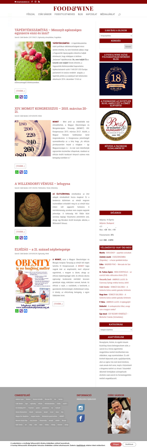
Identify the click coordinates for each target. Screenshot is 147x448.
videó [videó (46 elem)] (40, 425)
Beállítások (130, 443)
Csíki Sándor (24, 37)
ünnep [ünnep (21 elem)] (66, 425)
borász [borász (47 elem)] (60, 399)
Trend (48, 188)
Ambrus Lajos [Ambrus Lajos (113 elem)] (20, 399)
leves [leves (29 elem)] (57, 412)
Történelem (42, 188)
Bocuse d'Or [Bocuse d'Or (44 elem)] (48, 399)
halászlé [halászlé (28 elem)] (58, 408)
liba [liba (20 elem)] (62, 412)
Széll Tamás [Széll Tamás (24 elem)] (19, 425)
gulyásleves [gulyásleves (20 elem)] (45, 408)
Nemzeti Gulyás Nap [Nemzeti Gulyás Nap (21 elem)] (21, 420)
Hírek (40, 116)
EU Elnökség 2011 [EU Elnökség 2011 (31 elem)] (21, 408)
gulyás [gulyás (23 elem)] (38, 408)
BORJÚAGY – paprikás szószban (118, 253)
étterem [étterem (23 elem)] (60, 425)
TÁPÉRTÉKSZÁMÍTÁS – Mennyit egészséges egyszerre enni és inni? (48, 31)
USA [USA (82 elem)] (35, 425)
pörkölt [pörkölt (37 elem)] (58, 420)
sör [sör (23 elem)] (26, 425)
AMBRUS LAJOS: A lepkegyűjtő (118, 302)
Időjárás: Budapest (106, 223)
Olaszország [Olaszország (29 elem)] (43, 420)
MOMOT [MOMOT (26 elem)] (62, 416)
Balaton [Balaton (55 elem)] (28, 399)
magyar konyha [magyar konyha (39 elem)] (35, 416)
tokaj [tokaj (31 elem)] (30, 425)
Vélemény (54, 188)
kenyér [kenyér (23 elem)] (46, 412)
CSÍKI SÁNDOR (44, 14)
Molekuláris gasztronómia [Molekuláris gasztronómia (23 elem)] (49, 416)
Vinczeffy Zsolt (105, 279)
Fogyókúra (57, 37)
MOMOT (81, 266)
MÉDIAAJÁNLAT (107, 14)
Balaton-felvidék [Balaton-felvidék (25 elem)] (37, 399)
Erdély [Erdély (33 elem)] (59, 404)
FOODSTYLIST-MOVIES (65, 14)
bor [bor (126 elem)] (55, 399)
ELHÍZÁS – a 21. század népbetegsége (42, 249)
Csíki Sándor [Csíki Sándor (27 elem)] (19, 404)
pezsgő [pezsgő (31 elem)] (51, 420)
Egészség (41, 254)
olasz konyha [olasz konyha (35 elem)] (33, 420)
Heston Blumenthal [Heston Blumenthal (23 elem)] (21, 412)
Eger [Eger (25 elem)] (26, 404)
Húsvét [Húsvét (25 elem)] (31, 412)
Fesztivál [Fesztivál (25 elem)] (31, 408)
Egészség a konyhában (45, 37)
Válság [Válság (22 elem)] (53, 425)
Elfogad (115, 443)
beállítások (79, 443)
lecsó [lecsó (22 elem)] (51, 412)
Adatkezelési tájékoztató (86, 399)
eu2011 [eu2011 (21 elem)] (65, 404)
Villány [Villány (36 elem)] (47, 425)
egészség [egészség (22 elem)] (33, 404)
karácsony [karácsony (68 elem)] (39, 412)
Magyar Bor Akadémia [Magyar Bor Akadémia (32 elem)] (22, 416)
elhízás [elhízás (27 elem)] (40, 404)
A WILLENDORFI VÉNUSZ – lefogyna (42, 184)
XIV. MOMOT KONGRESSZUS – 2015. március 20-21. (51, 110)
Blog (80, 14)
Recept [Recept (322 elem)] (64, 420)
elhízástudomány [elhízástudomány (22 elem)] (50, 404)
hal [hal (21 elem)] (52, 408)
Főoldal (30, 14)
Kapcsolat (91, 14)
